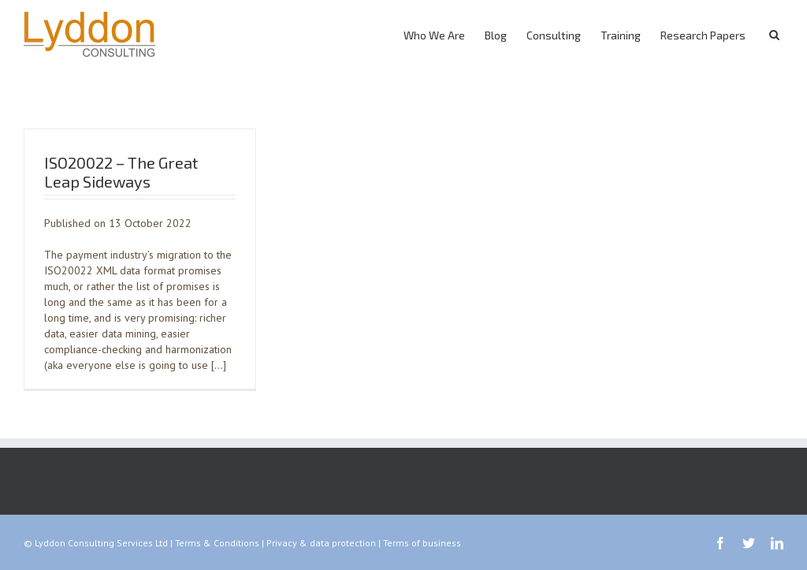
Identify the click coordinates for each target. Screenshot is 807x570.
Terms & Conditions (217, 543)
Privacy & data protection (321, 543)
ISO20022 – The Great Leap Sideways (121, 172)
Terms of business (422, 543)
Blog (496, 35)
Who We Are (434, 35)
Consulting (553, 35)
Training (621, 35)
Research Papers (703, 35)
